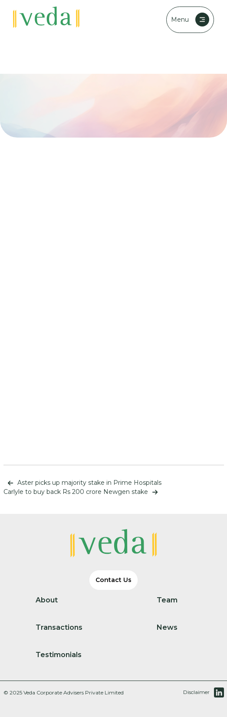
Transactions (66, 627)
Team (174, 600)
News (174, 627)
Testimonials (66, 655)
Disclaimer (196, 692)
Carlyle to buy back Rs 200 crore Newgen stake (82, 492)
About (54, 600)
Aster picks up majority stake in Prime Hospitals (82, 483)
